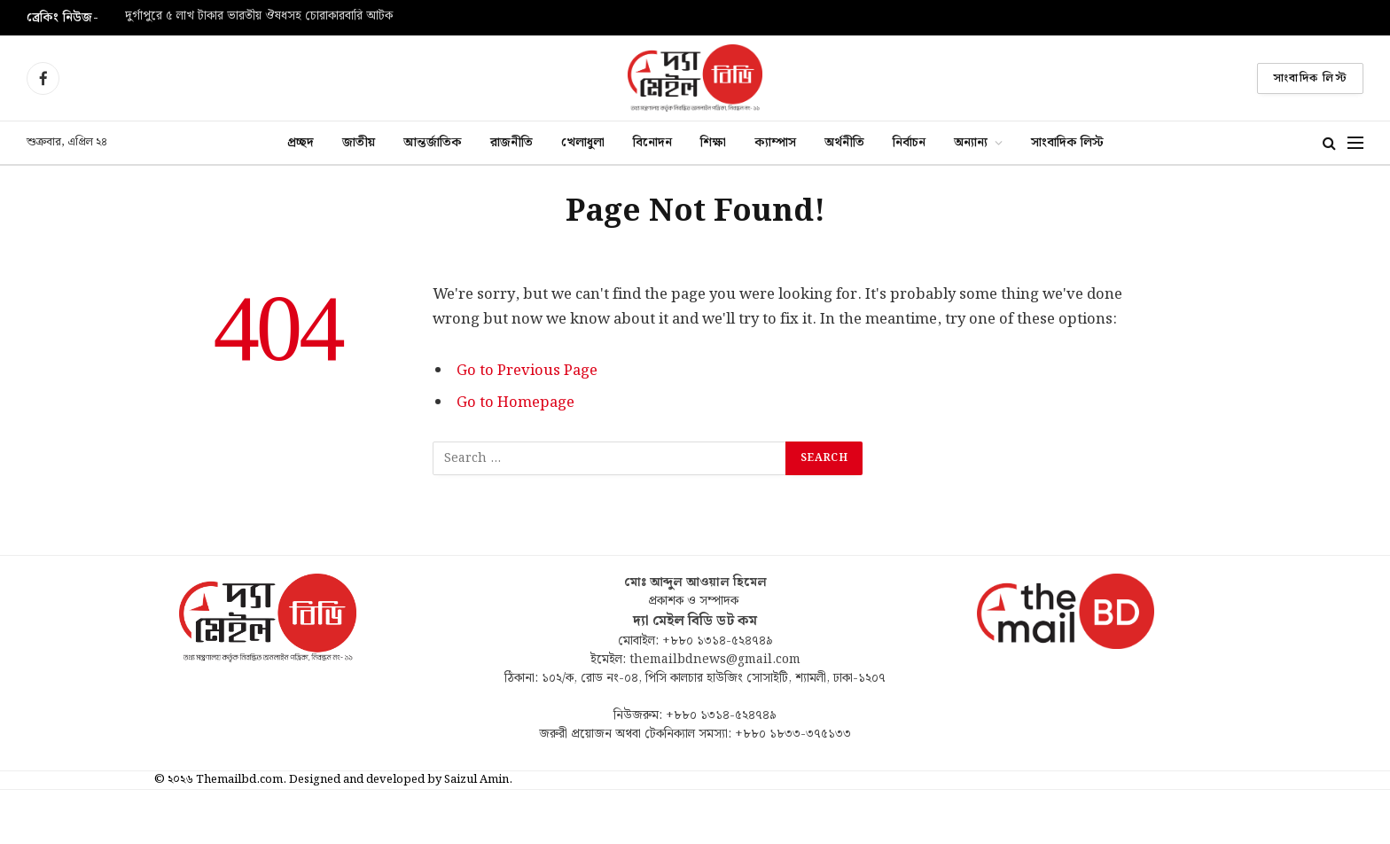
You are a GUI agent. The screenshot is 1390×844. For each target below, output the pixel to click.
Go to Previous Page (527, 370)
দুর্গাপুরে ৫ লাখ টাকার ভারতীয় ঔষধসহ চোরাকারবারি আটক (259, 17)
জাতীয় (358, 142)
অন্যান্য (971, 142)
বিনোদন (652, 142)
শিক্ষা (713, 142)
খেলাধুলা (583, 142)
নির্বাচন (909, 142)
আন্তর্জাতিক (432, 142)
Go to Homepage (515, 402)
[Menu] (1355, 143)
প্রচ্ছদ (300, 142)
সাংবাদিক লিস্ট (1310, 78)
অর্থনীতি (844, 142)
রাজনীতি (511, 142)
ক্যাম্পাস (775, 142)
